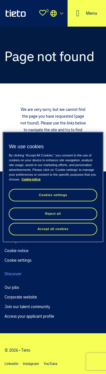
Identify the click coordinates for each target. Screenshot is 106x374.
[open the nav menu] (87, 13)
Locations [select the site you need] (57, 13)
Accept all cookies (53, 228)
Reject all (53, 213)
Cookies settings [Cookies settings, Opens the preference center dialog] (53, 195)
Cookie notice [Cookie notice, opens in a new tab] (30, 179)
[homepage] (16, 13)
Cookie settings (18, 260)
